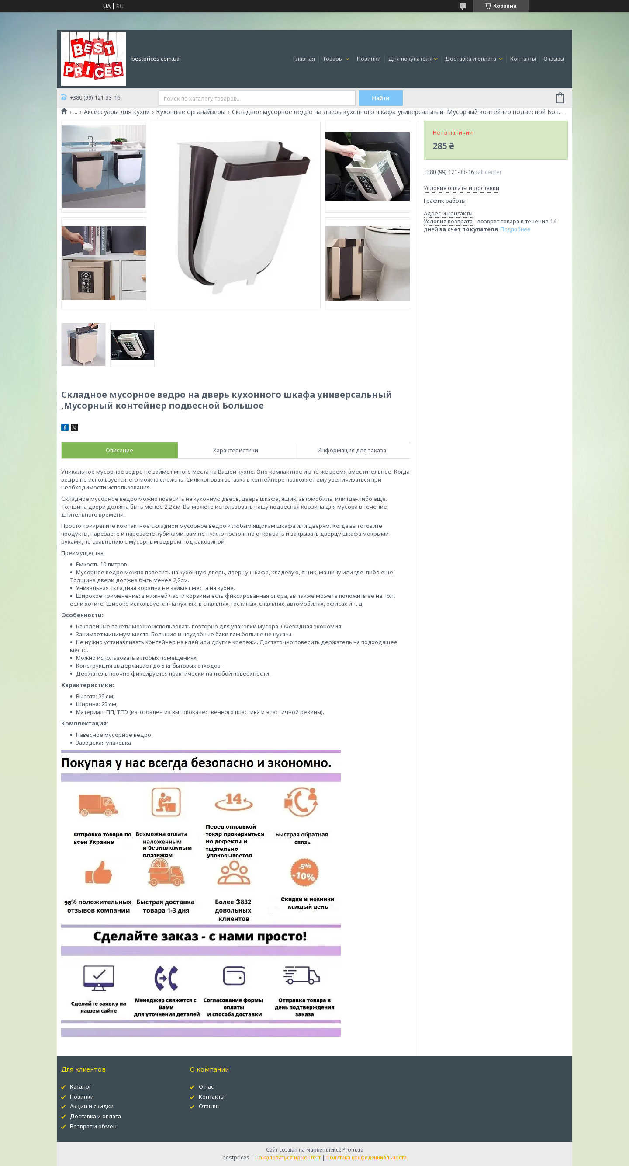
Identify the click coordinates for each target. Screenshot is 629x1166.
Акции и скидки (92, 1106)
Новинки (369, 58)
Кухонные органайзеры (190, 112)
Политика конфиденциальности (366, 1157)
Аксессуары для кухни (117, 112)
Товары (333, 58)
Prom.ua (352, 1149)
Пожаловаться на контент (288, 1157)
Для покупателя (410, 58)
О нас (206, 1086)
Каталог (80, 1086)
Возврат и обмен (93, 1126)
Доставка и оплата (471, 58)
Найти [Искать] (381, 98)
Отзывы (553, 58)
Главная (304, 58)
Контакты (523, 58)
